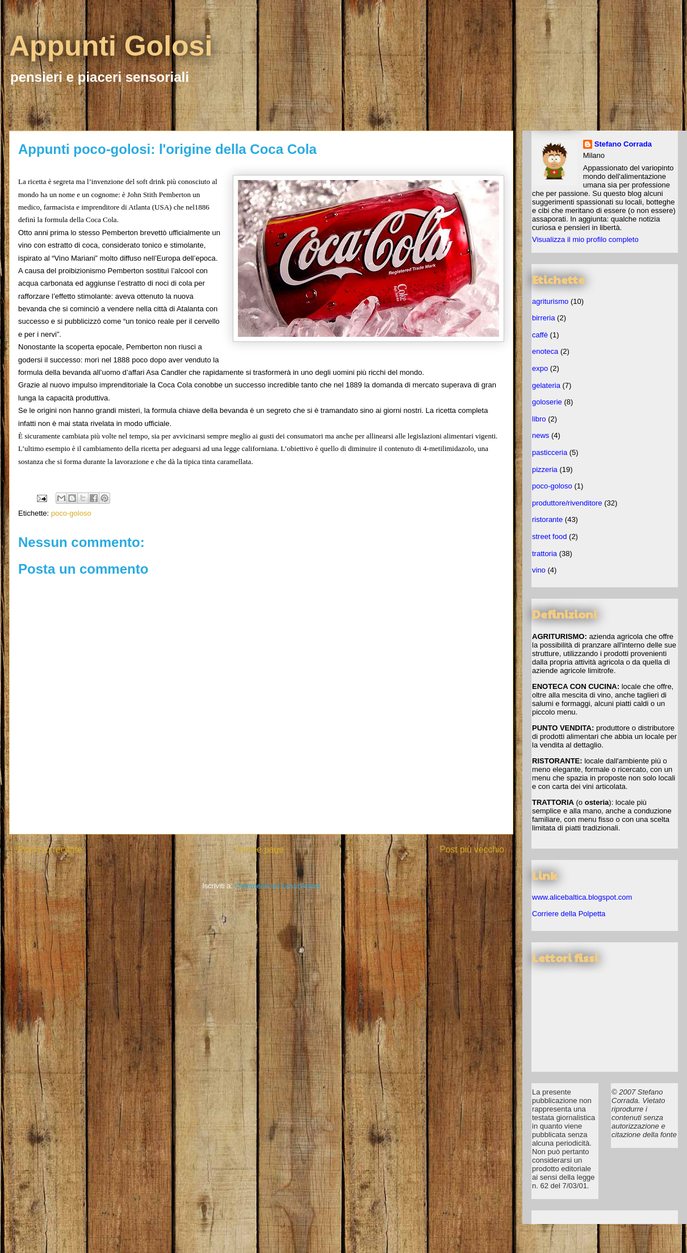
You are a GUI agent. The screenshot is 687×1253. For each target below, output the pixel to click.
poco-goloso (71, 513)
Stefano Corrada (623, 144)
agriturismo (550, 301)
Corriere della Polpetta (568, 913)
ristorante (547, 519)
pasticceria (549, 452)
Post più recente (50, 849)
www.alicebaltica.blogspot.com (582, 897)
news (540, 435)
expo (540, 368)
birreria (543, 318)
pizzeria (545, 469)
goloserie (547, 402)
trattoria (544, 553)
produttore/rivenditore (567, 503)
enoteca (545, 351)
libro (539, 419)
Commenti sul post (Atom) (277, 886)
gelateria (546, 385)
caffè (540, 335)
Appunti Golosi (110, 46)
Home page (261, 849)
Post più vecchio (471, 849)
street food (549, 536)
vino (539, 570)
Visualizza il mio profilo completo (585, 239)
